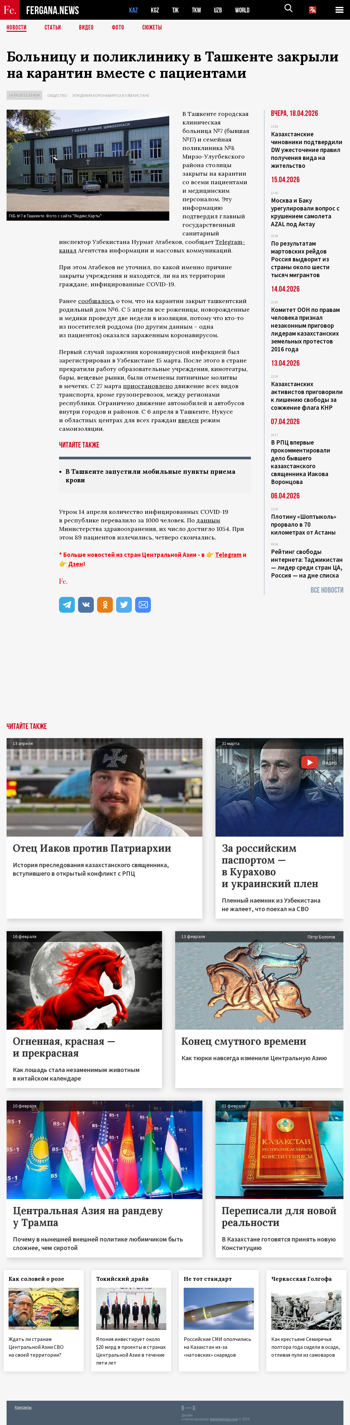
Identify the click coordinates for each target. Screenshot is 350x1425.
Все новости (327, 590)
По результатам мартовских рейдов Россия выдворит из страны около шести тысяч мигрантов (300, 259)
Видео (88, 28)
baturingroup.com (224, 1418)
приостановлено (148, 386)
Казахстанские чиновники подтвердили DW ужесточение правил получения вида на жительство (306, 149)
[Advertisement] (175, 674)
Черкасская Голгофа (304, 1279)
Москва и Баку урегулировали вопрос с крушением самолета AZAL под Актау (305, 212)
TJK (176, 10)
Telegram (228, 555)
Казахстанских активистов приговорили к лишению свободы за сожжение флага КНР (307, 395)
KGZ (155, 10)
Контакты (23, 1405)
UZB (220, 10)
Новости (17, 28)
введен (188, 420)
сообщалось (96, 301)
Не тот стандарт (211, 1279)
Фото (120, 28)
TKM (197, 10)
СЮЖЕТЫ (155, 28)
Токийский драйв (125, 1279)
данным (208, 521)
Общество (57, 95)
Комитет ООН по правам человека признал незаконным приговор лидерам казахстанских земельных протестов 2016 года (305, 329)
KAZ (133, 10)
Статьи (54, 28)
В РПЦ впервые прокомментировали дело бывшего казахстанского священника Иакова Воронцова (300, 462)
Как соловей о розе (39, 1279)
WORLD (244, 10)
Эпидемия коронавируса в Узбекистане (110, 95)
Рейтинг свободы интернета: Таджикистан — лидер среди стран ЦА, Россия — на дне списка (307, 563)
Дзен (75, 564)
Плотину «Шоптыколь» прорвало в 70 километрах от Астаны (303, 524)
